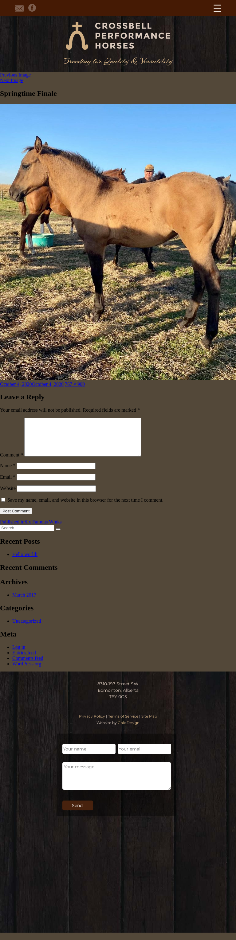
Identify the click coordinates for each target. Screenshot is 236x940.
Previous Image (15, 74)
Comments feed (27, 665)
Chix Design (129, 730)
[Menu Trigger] (217, 8)
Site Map (149, 723)
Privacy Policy (92, 723)
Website (8, 495)
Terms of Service (123, 723)
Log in (18, 654)
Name (7, 473)
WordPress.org (26, 671)
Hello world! (24, 561)
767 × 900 (75, 384)
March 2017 (24, 602)
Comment (11, 462)
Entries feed (24, 660)
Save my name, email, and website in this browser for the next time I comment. (85, 507)
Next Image (11, 80)
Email (7, 484)
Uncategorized (26, 628)
